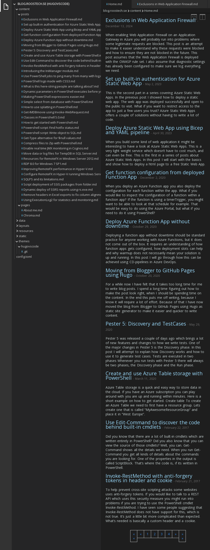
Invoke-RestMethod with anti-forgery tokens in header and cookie (149, 478)
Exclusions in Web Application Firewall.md (168, 4)
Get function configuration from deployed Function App (155, 174)
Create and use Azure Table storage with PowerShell (154, 375)
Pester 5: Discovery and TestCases (146, 323)
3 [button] (162, 534)
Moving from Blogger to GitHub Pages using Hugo (150, 272)
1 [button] (148, 534)
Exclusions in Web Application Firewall (151, 20)
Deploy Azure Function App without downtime (148, 223)
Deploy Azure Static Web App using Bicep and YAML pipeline (154, 130)
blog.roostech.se (115, 10)
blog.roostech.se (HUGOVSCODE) (43, 4)
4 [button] (169, 534)
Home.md (115, 4)
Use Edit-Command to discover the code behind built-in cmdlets (153, 424)
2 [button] (155, 534)
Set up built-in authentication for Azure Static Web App (153, 81)
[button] (133, 536)
